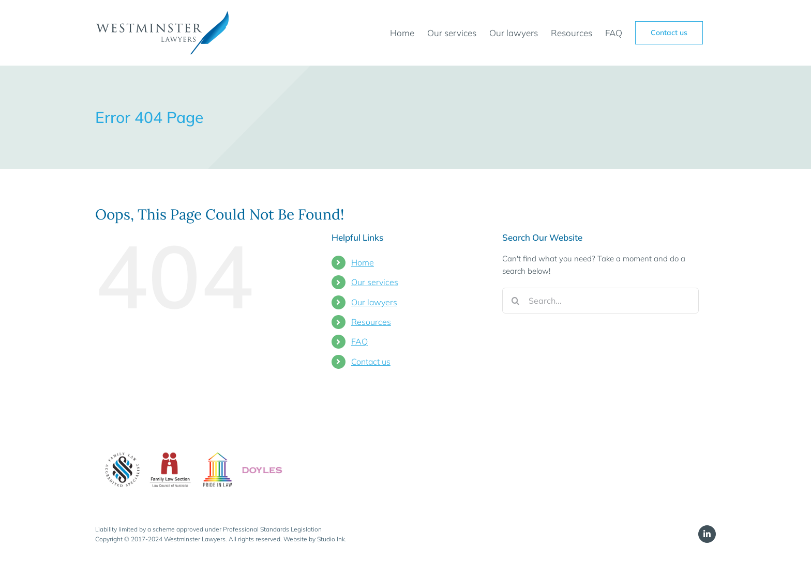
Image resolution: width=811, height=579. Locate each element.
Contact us (371, 361)
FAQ (359, 341)
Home (362, 262)
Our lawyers (374, 302)
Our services (374, 282)
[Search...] (600, 301)
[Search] (515, 301)
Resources (371, 322)
